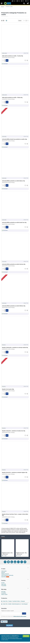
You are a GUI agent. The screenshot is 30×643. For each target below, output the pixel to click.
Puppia (3, 536)
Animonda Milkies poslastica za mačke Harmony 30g (13, 264)
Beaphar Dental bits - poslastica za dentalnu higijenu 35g (14, 472)
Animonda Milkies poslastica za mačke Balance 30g (13, 180)
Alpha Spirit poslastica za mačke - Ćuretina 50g (12, 55)
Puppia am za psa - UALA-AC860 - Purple (22, 552)
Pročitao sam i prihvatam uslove (13, 616)
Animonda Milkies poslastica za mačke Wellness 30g (13, 305)
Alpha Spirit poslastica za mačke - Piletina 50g (12, 97)
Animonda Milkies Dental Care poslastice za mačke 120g (14, 139)
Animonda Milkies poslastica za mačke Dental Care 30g (14, 222)
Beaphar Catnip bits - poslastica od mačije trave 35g (13, 430)
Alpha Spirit (4, 53)
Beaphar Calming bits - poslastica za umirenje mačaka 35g (15, 347)
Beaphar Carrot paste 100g (8, 389)
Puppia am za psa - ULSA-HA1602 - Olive (8, 552)
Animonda (4, 136)
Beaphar (4, 344)
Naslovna (2, 6)
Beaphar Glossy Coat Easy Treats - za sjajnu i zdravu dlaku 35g (15, 515)
